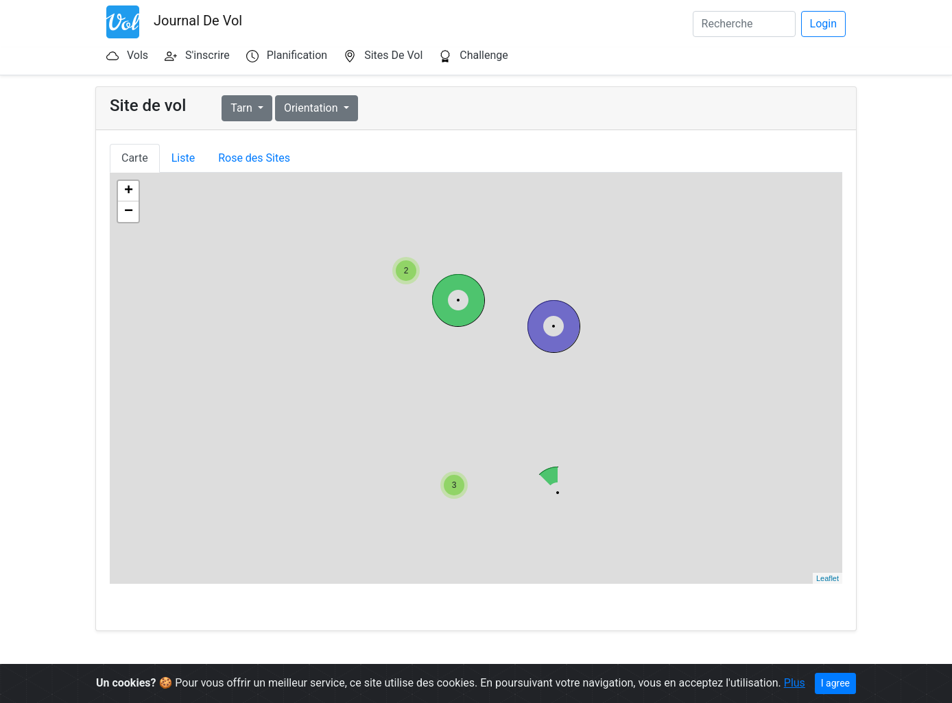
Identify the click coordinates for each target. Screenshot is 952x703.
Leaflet (827, 578)
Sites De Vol (393, 55)
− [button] (128, 211)
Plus (794, 682)
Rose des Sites (254, 157)
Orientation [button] (312, 107)
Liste (183, 157)
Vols (137, 55)
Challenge (484, 55)
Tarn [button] (242, 107)
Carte (134, 157)
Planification (297, 55)
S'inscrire (207, 55)
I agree (835, 683)
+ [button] (128, 191)
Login (823, 23)
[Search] (744, 24)
